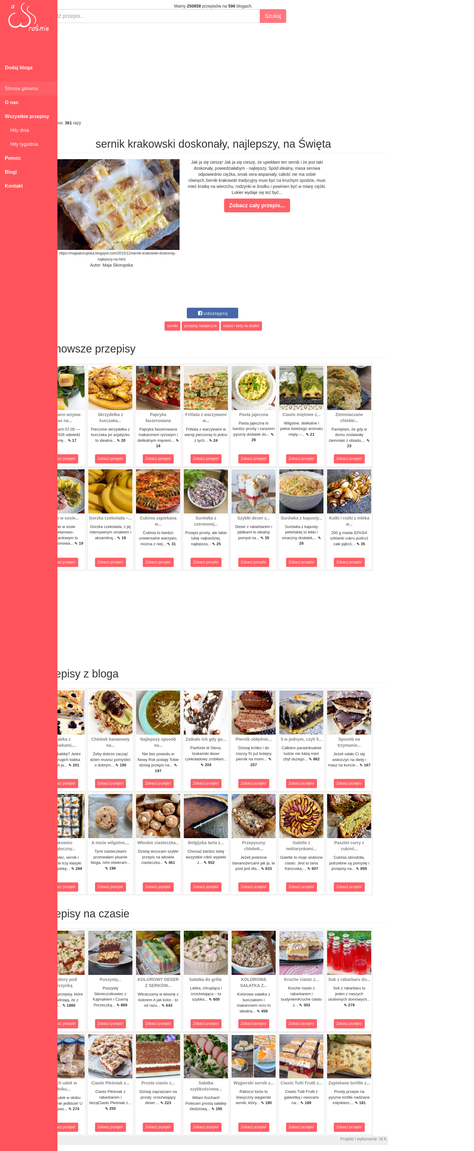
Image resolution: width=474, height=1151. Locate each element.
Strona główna (21, 88)
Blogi (11, 172)
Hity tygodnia (21, 144)
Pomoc (13, 158)
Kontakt (14, 186)
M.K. (405, 1138)
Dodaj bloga (19, 67)
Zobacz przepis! (84, 459)
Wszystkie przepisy (27, 116)
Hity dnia (17, 130)
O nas (11, 102)
